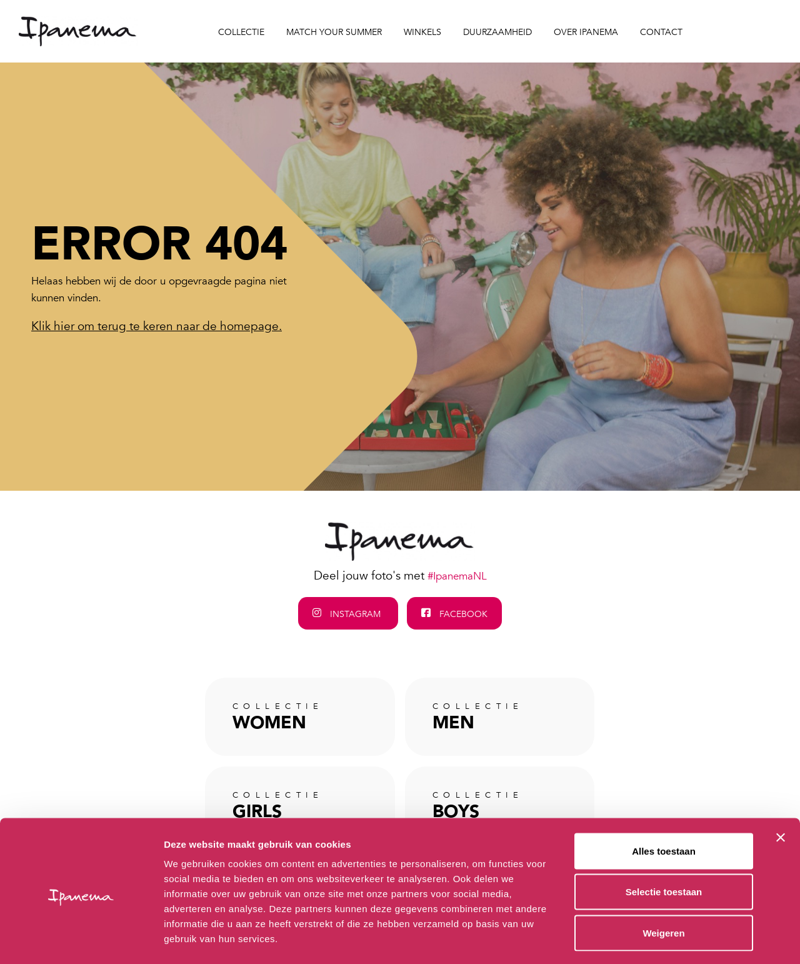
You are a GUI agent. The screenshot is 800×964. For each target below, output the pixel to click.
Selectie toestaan (664, 841)
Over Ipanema (586, 32)
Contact (661, 32)
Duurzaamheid (497, 32)
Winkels (422, 32)
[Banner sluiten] (780, 786)
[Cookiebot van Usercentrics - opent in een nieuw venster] (81, 939)
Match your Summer (334, 32)
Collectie (241, 32)
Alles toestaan (664, 800)
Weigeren (663, 881)
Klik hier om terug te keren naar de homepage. (156, 326)
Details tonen (675, 939)
